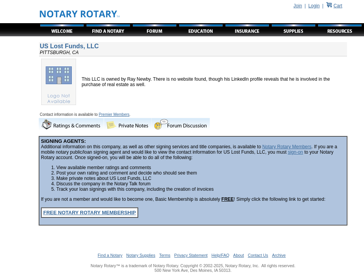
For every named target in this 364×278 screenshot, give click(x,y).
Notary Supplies (140, 255)
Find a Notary (110, 255)
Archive (279, 255)
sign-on (295, 152)
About (238, 255)
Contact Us (258, 255)
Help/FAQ (220, 255)
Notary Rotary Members (286, 146)
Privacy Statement (190, 255)
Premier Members (114, 114)
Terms (164, 255)
